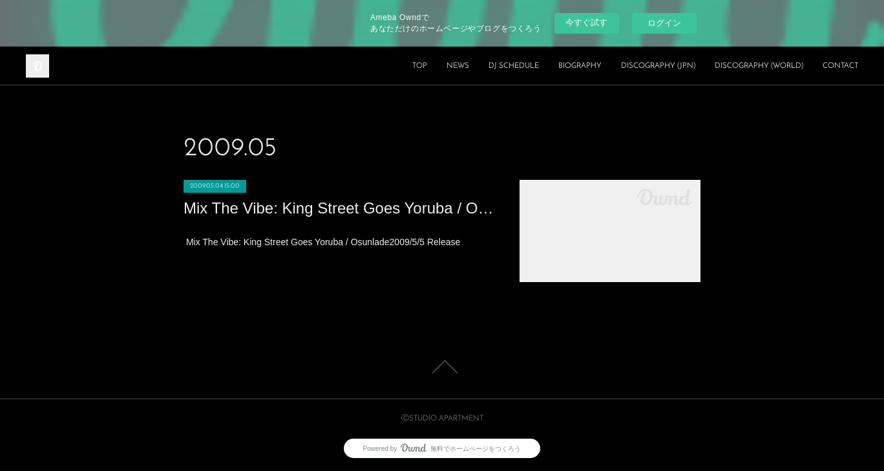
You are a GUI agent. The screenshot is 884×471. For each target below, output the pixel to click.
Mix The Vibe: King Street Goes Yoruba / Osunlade (339, 208)
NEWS (458, 66)
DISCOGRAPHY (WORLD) (759, 66)
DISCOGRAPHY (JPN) (658, 66)
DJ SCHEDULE (514, 66)
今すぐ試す (586, 22)
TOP (419, 66)
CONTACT (840, 66)
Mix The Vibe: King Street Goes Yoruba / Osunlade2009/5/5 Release (322, 242)
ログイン (664, 23)
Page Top (442, 367)
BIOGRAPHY (580, 66)
